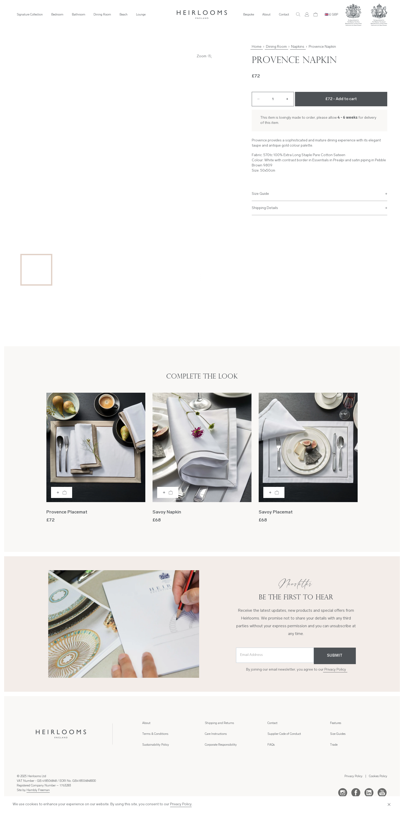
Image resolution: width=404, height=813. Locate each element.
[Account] (307, 14)
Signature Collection (30, 14)
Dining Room (102, 14)
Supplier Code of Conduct (284, 734)
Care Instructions (216, 734)
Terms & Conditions (155, 734)
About (266, 14)
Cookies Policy (378, 776)
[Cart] (316, 14)
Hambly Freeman (38, 790)
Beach (124, 14)
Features (335, 723)
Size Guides (338, 734)
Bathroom (78, 14)
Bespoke (248, 14)
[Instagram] (343, 792)
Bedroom (57, 14)
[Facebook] (356, 792)
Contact (284, 14)
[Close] (388, 804)
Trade (334, 744)
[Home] (202, 14)
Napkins (297, 47)
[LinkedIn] (369, 792)
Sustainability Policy (155, 744)
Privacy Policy (335, 670)
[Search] (298, 14)
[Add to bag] (61, 492)
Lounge (141, 14)
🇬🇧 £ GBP (331, 14)
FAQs (271, 744)
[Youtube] (382, 792)
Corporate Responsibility (221, 744)
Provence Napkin (322, 47)
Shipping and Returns (219, 723)
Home (257, 47)
